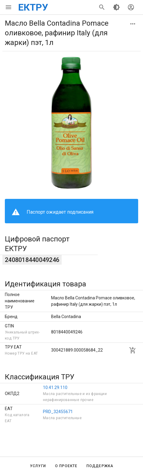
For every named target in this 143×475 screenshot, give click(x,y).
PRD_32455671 (58, 411)
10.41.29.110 (55, 387)
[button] (132, 23)
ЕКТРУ (33, 7)
